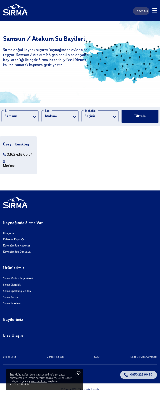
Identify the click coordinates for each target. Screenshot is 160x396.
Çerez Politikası (55, 357)
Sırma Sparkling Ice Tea (17, 291)
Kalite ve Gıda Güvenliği (143, 357)
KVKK (97, 357)
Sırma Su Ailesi (12, 303)
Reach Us (141, 11)
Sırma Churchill (12, 285)
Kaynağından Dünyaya (17, 252)
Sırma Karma (10, 297)
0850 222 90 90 (141, 374)
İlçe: (47, 111)
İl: (6, 111)
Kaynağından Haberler (16, 245)
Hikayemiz (9, 233)
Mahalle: (90, 111)
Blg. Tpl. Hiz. (9, 357)
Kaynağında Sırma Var (23, 223)
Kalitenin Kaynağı (13, 239)
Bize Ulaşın (13, 336)
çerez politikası (38, 381)
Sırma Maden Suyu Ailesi (18, 278)
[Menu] (154, 11)
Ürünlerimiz (13, 268)
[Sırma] (15, 10)
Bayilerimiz (13, 320)
